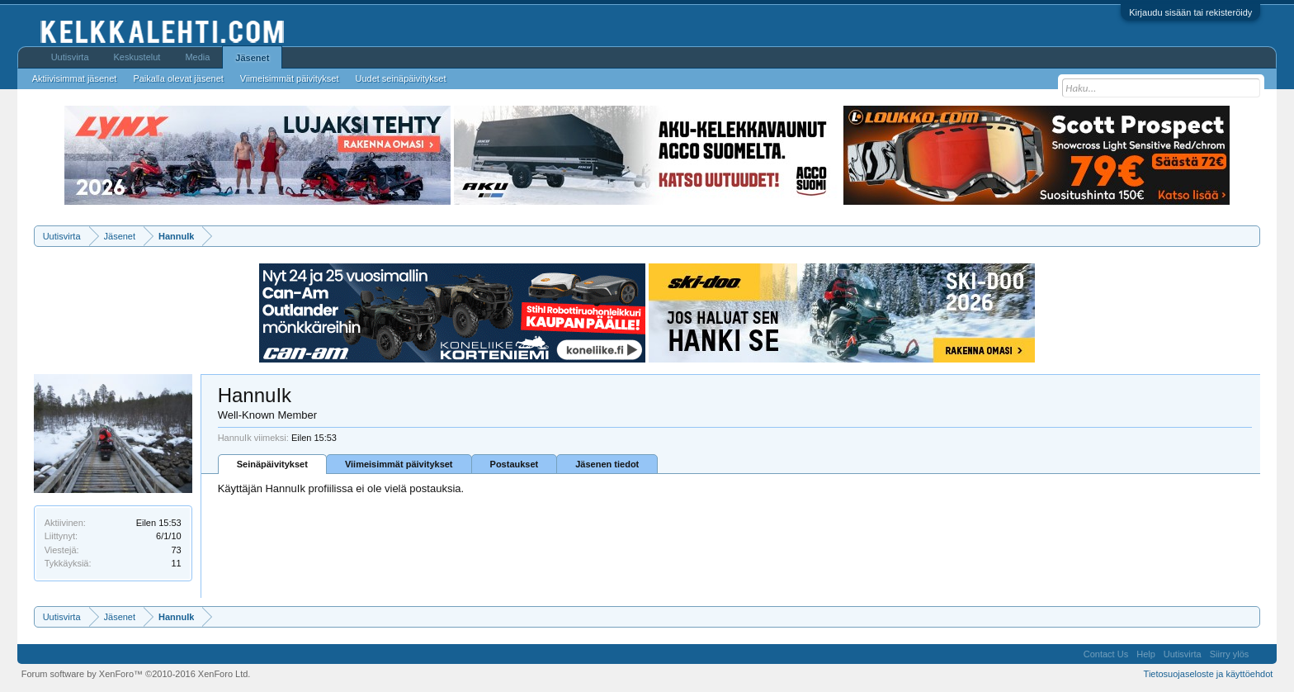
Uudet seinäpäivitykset (400, 78)
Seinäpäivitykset (272, 464)
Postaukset (514, 464)
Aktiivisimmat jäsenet (74, 78)
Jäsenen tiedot (607, 464)
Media (197, 57)
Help (1145, 654)
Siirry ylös (1229, 654)
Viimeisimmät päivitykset (399, 464)
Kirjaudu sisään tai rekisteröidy (1190, 12)
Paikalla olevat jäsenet (178, 78)
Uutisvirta (70, 57)
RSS (1262, 654)
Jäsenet (252, 58)
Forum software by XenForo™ (136, 674)
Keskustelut (137, 57)
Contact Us (1106, 654)
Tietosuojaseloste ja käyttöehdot (1208, 674)
